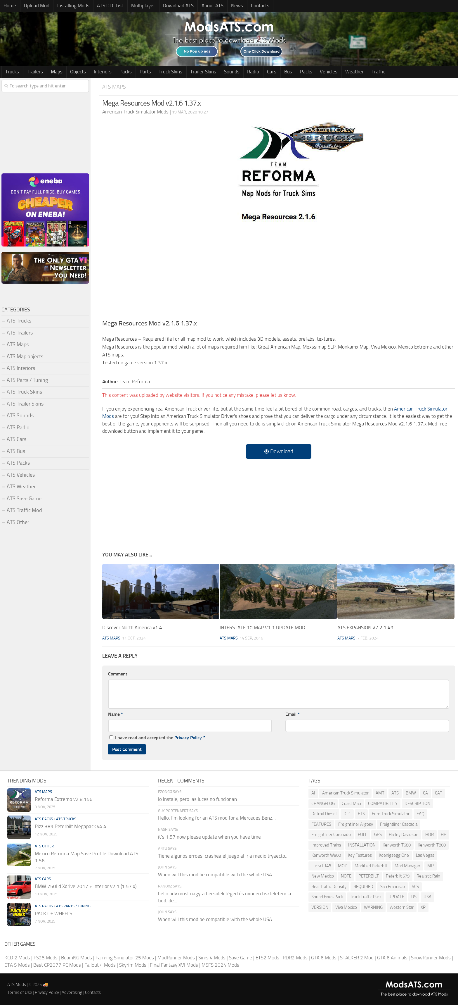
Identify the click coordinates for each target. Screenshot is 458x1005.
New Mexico (322, 876)
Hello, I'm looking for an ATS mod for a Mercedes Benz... (217, 818)
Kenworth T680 (397, 845)
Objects (72, 72)
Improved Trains (326, 845)
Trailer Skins (189, 72)
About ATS (202, 6)
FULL (362, 834)
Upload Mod (34, 6)
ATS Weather (21, 487)
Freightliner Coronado (331, 834)
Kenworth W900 (326, 855)
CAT (438, 793)
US (414, 897)
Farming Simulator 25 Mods (125, 958)
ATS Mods (16, 984)
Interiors (95, 72)
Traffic (351, 72)
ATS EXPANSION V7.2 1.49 (365, 628)
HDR (429, 834)
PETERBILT (368, 876)
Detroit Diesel (323, 814)
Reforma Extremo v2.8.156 (64, 799)
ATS (395, 793)
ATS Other (18, 522)
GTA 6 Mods (323, 958)
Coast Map (351, 803)
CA (425, 793)
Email (292, 714)
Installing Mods (69, 6)
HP (443, 834)
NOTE (346, 876)
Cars (252, 72)
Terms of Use (19, 992)
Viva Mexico (346, 907)
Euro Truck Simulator (391, 814)
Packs (116, 72)
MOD (343, 866)
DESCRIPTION (417, 803)
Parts (134, 72)
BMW (411, 793)
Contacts (246, 6)
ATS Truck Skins (24, 392)
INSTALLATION (362, 845)
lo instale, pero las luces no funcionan (197, 799)
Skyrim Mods (132, 965)
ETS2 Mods (267, 958)
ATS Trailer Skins (25, 404)
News (225, 6)
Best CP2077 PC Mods (57, 965)
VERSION (319, 907)
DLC (347, 814)
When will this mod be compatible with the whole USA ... (217, 875)
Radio (236, 72)
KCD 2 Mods (17, 958)
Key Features (360, 855)
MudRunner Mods (176, 958)
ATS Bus (16, 451)
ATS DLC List (104, 6)
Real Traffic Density (328, 886)
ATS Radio (18, 428)
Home (9, 6)
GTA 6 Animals (392, 958)
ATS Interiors (21, 368)
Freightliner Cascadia (398, 824)
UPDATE (396, 897)
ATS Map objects (25, 357)
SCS (415, 886)
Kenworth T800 (432, 845)
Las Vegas (425, 855)
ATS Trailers (20, 333)
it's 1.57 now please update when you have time (209, 837)
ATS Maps (114, 87)
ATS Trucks (19, 321)
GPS (378, 834)
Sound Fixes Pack (327, 897)
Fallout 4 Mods (100, 965)
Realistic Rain (428, 876)
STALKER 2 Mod (357, 958)
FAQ (420, 814)
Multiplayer (136, 6)
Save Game (240, 958)
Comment (117, 674)
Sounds (216, 72)
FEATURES (321, 824)
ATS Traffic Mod (24, 510)
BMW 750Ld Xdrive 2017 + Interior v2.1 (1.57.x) (85, 886)
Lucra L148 (321, 866)
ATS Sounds (20, 416)
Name (115, 714)
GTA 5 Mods (17, 965)
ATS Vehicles (21, 475)
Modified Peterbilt (371, 866)
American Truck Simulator (345, 793)
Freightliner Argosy (355, 824)
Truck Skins (158, 72)
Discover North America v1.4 (132, 628)
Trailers (33, 72)
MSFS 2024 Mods (220, 965)
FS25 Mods (46, 958)
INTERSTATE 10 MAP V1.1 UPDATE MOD (262, 628)
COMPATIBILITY (383, 803)
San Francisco (392, 886)
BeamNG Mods (76, 958)
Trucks (11, 72)
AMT (380, 793)
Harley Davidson (403, 834)
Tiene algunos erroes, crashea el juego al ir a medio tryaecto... (223, 856)
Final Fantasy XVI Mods (174, 965)
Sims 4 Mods (211, 958)
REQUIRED (363, 886)
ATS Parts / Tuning (27, 380)
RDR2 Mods (295, 958)
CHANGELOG (323, 803)
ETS (361, 814)
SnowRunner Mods (431, 958)
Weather (329, 72)
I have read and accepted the (157, 738)
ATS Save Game (24, 499)
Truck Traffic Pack (365, 897)
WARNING (373, 907)
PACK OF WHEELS (53, 914)
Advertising (72, 992)
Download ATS (169, 6)
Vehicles (304, 72)
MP (430, 866)
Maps (52, 72)
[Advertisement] (278, 275)
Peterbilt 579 (398, 876)
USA (427, 897)
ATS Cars (16, 439)
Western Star (402, 907)
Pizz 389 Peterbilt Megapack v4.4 (70, 827)
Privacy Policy (188, 738)
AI (313, 793)
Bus (267, 72)
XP (423, 907)
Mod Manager (407, 866)
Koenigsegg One (394, 855)
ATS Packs (18, 463)
